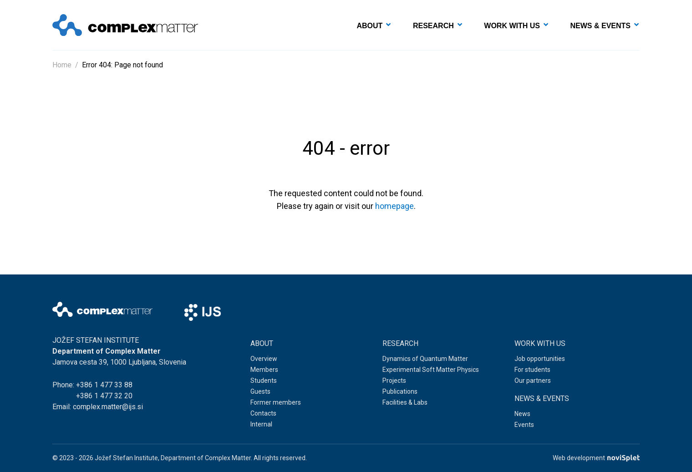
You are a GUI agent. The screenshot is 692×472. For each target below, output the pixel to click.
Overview (263, 358)
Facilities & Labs (404, 402)
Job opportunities (539, 358)
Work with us (512, 26)
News (522, 413)
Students (263, 380)
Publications (399, 391)
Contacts (263, 413)
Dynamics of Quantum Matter (425, 358)
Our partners (532, 380)
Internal (261, 424)
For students (532, 369)
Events (524, 424)
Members (264, 369)
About (370, 26)
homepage (394, 206)
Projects (394, 380)
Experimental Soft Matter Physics (430, 369)
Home (61, 65)
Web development (596, 458)
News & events (600, 26)
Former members (275, 402)
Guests (260, 391)
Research (433, 26)
